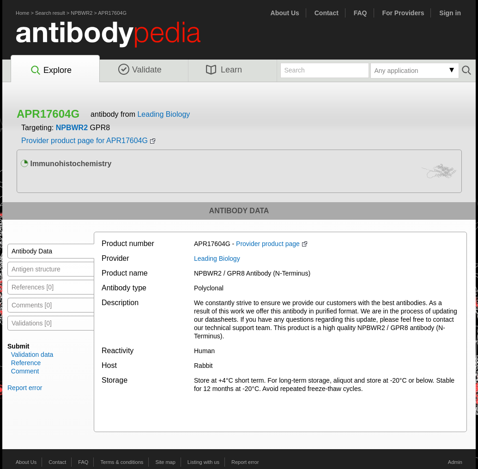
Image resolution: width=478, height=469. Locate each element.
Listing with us (203, 462)
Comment (25, 371)
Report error (24, 387)
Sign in (450, 13)
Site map (165, 462)
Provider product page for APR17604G (84, 140)
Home (22, 13)
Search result (50, 13)
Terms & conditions (121, 462)
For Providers (403, 13)
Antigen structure (36, 269)
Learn (224, 70)
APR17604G (112, 13)
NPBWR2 (81, 13)
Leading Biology (163, 114)
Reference (26, 363)
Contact (327, 13)
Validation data (32, 354)
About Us (285, 13)
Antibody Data (32, 251)
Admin (455, 462)
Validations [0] (32, 323)
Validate (140, 70)
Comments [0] (32, 305)
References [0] (33, 287)
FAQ (360, 13)
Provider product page (268, 243)
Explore (51, 70)
